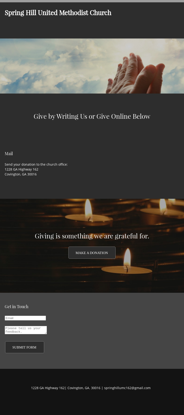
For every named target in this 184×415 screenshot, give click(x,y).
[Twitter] (90, 401)
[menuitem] (79, 31)
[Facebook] (83, 401)
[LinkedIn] (97, 401)
